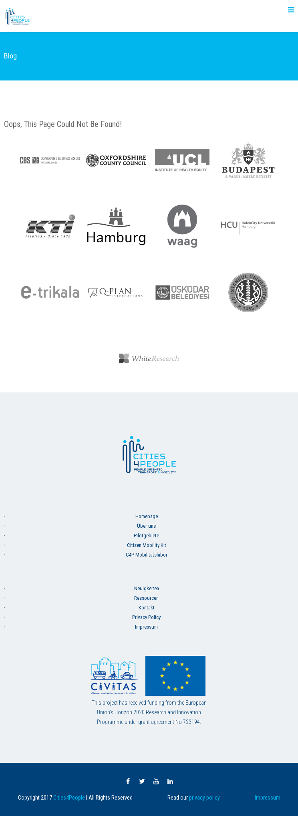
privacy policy (204, 797)
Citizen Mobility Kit (146, 545)
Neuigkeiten (146, 588)
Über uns (146, 526)
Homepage (146, 516)
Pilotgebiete (146, 536)
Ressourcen (146, 598)
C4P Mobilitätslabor (146, 555)
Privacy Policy (146, 617)
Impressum (146, 627)
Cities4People (69, 797)
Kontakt (147, 608)
